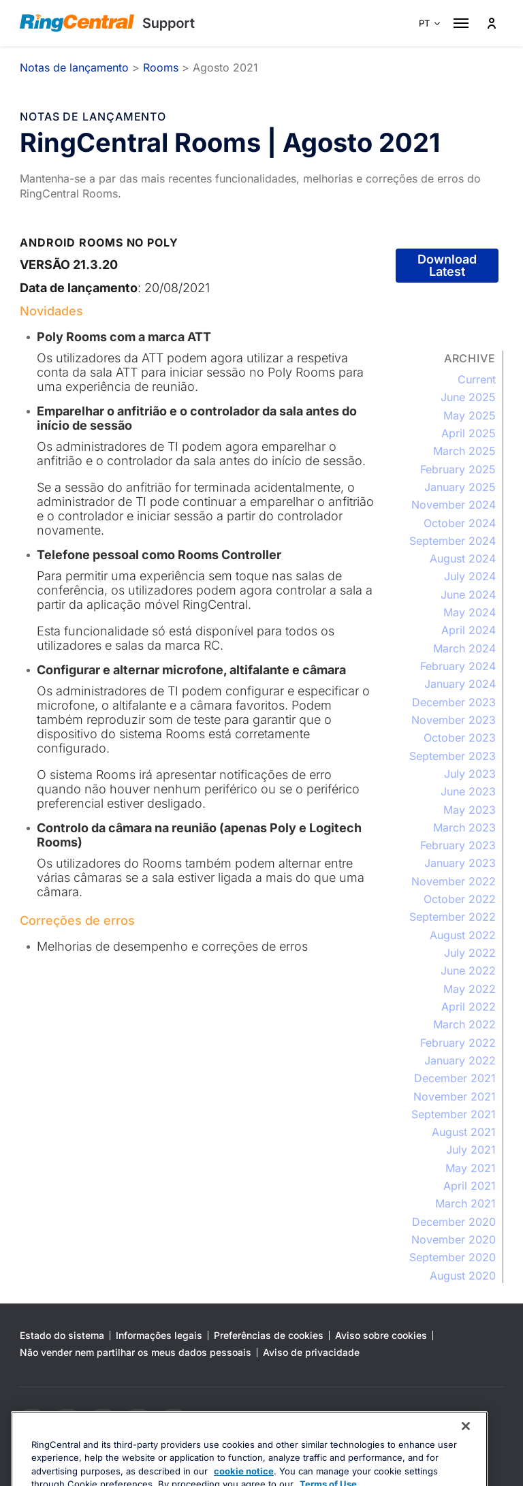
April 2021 (469, 1185)
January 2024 (460, 684)
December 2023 (454, 702)
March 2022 (464, 1024)
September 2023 (452, 756)
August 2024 (463, 558)
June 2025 (468, 397)
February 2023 (458, 845)
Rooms (160, 67)
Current (477, 379)
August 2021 (464, 1132)
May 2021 (470, 1168)
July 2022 (470, 953)
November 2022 (453, 881)
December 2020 (454, 1222)
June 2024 (468, 594)
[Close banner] (466, 1457)
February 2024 (458, 666)
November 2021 (454, 1096)
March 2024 (464, 648)
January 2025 (460, 487)
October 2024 (460, 523)
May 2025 (469, 415)
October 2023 (460, 737)
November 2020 (453, 1239)
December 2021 (455, 1078)
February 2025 (458, 469)
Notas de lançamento (74, 67)
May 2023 (469, 810)
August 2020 (463, 1275)
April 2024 (468, 630)
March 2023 (464, 827)
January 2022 (460, 1060)
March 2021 (465, 1203)
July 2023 (470, 773)
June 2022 (468, 970)
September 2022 (452, 916)
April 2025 (468, 433)
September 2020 (452, 1257)
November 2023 (453, 720)
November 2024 (453, 504)
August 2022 (463, 935)
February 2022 (458, 1042)
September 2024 (452, 541)
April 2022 (468, 1006)
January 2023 (460, 863)
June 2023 (468, 791)
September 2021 (453, 1114)
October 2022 (460, 899)
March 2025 (464, 451)
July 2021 (471, 1149)
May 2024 (469, 612)
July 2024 (470, 576)
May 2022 (469, 989)
